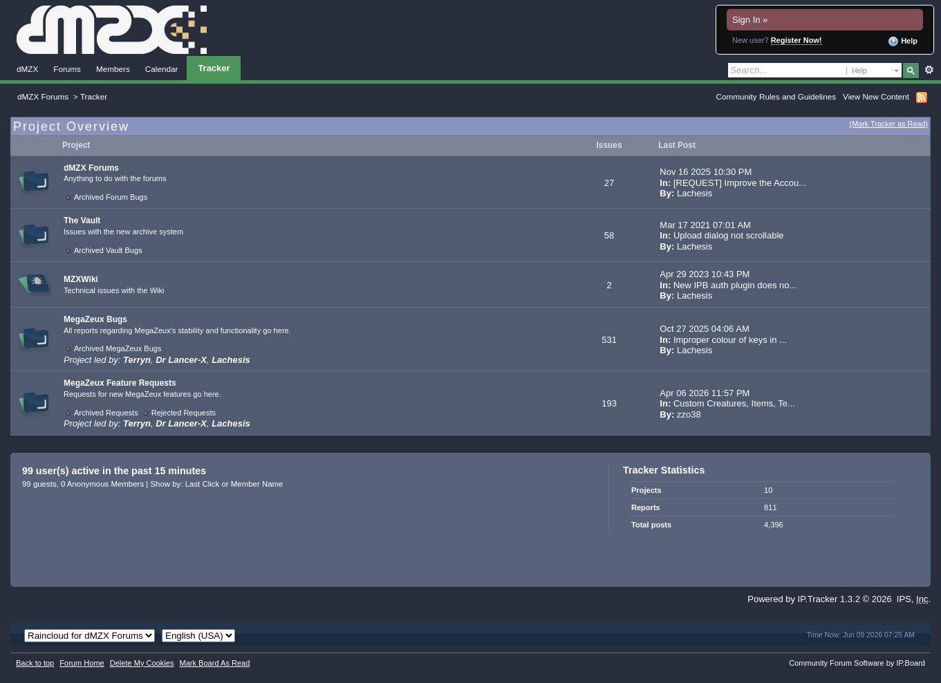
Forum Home (81, 663)
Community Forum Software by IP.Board (857, 663)
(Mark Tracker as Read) (889, 124)
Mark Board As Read (214, 663)
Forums (67, 68)
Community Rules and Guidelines (776, 96)
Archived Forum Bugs (110, 197)
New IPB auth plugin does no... (735, 285)
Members (113, 68)
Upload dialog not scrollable (728, 235)
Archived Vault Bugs (108, 250)
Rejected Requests (183, 413)
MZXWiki (81, 279)
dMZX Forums (42, 96)
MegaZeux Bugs (95, 319)
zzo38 (689, 414)
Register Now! (796, 40)
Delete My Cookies (142, 663)
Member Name (257, 484)
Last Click (202, 484)
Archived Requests (106, 413)
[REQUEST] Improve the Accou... (739, 183)
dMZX (27, 68)
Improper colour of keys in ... (730, 340)
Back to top (35, 663)
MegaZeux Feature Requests (120, 383)
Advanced (929, 70)
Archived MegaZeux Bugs (118, 348)
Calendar (161, 68)
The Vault (82, 220)
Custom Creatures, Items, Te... (734, 403)
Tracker (214, 68)
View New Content (876, 96)
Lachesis (694, 193)
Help (902, 41)
